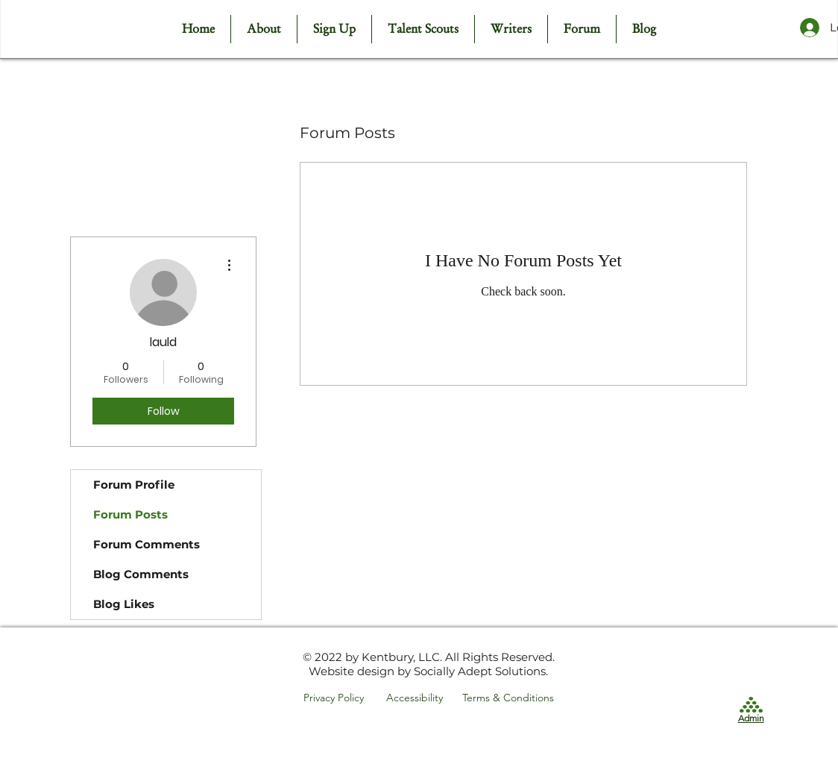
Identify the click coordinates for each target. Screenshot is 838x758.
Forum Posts (130, 514)
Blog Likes (123, 604)
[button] (422, 29)
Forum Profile (133, 484)
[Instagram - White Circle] (63, 32)
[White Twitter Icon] (14, 32)
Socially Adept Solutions (480, 671)
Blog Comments (141, 574)
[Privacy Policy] (336, 698)
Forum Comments (146, 544)
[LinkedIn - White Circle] (88, 32)
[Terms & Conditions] (509, 698)
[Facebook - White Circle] (39, 32)
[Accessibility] (419, 698)
